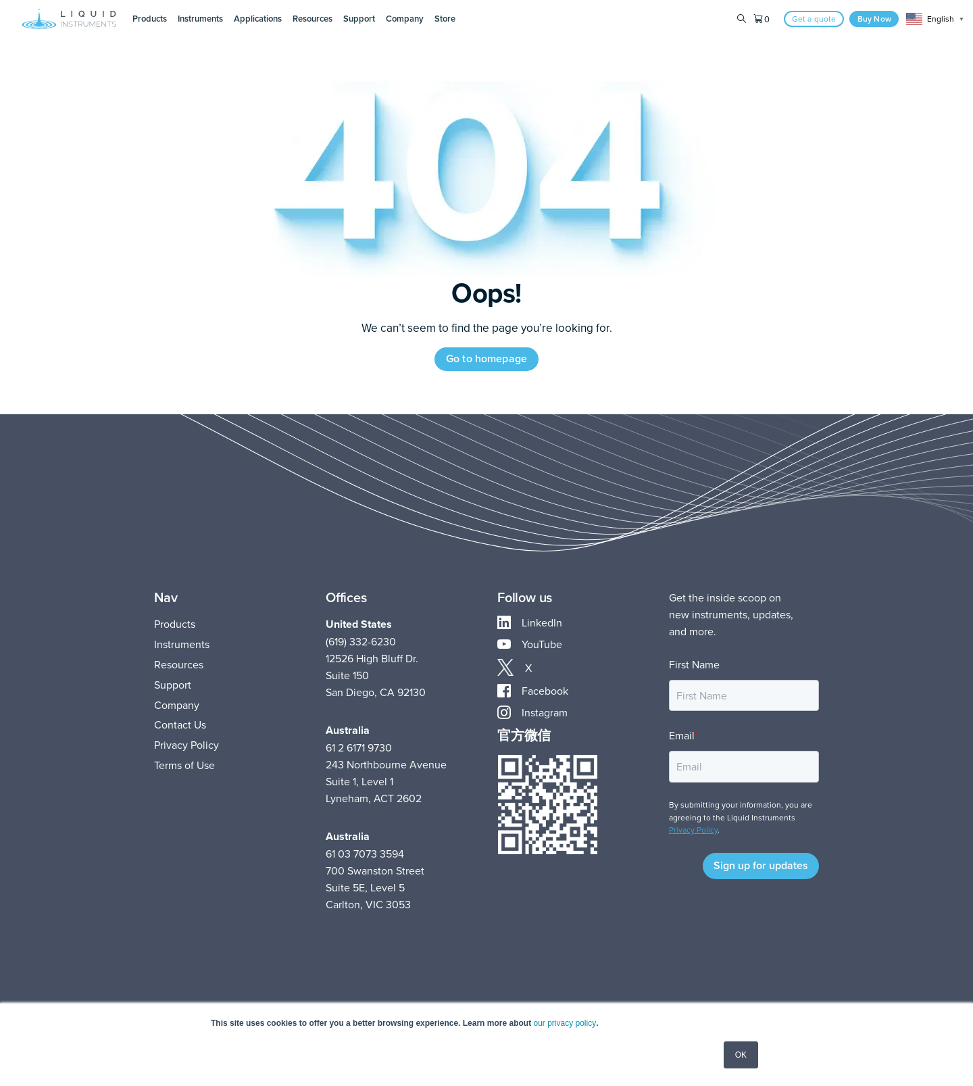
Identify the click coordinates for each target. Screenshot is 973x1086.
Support (172, 684)
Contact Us (180, 724)
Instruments (181, 644)
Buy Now (874, 18)
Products (174, 623)
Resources (178, 664)
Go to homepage (486, 358)
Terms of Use (184, 765)
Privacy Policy (186, 744)
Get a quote (814, 18)
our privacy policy (563, 1023)
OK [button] (741, 1055)
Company (176, 704)
